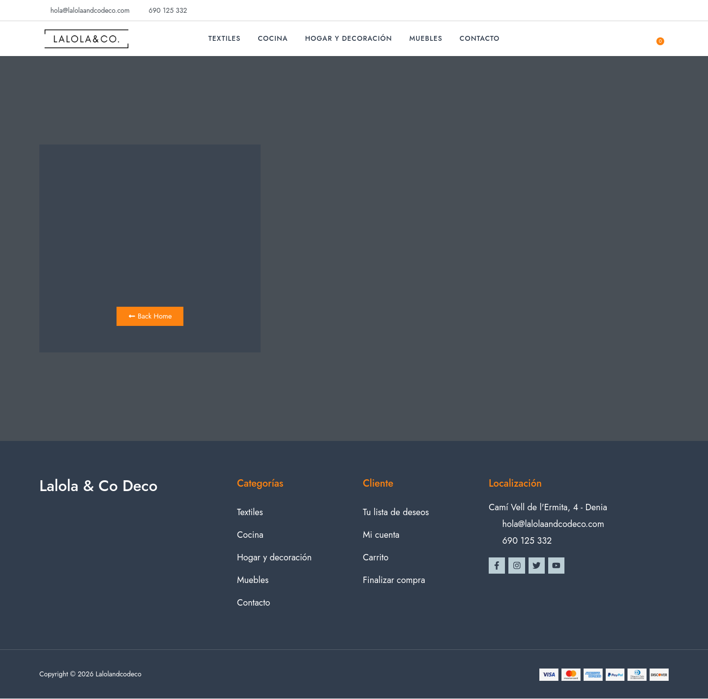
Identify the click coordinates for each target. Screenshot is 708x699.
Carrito (375, 557)
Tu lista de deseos (396, 512)
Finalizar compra (394, 580)
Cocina (273, 38)
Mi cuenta (381, 534)
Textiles (224, 38)
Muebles (426, 38)
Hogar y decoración (348, 38)
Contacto (480, 38)
